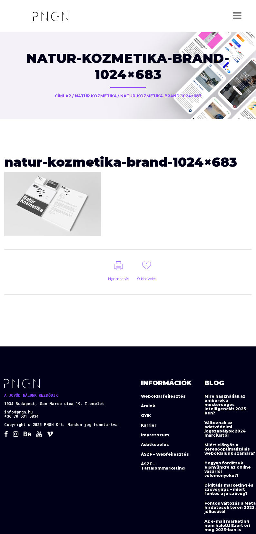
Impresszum (155, 435)
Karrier (148, 425)
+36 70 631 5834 (21, 416)
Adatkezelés (155, 444)
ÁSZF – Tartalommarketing (163, 466)
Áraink (148, 406)
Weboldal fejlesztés (163, 396)
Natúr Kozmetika (96, 95)
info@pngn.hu (18, 411)
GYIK (146, 415)
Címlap (63, 95)
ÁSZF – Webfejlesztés (165, 454)
